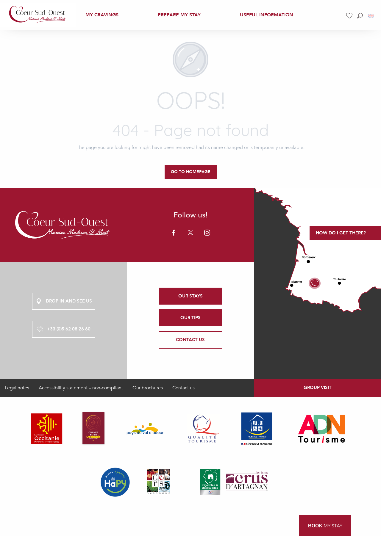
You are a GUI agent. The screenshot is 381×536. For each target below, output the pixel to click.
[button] (360, 15)
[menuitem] (38, 14)
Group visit (318, 388)
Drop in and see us (63, 301)
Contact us (183, 388)
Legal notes (17, 388)
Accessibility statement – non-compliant (81, 388)
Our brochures (147, 388)
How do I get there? (341, 233)
